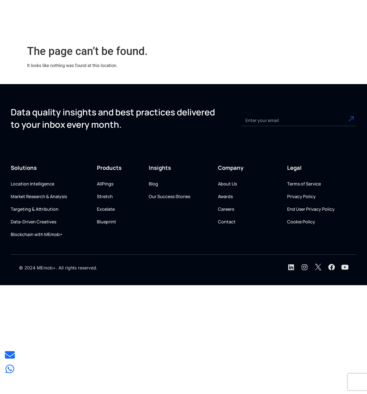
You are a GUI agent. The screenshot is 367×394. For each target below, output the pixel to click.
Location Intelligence (32, 184)
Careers (226, 209)
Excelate (106, 209)
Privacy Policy (301, 196)
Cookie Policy (301, 222)
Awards (225, 196)
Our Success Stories (169, 196)
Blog (153, 184)
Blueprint (106, 222)
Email (246, 113)
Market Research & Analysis (39, 196)
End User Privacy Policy (311, 209)
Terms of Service (304, 184)
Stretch (105, 196)
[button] (155, 25)
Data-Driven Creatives (33, 222)
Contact (227, 222)
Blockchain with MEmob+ (36, 234)
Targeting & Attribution (34, 209)
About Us (227, 184)
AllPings (105, 184)
